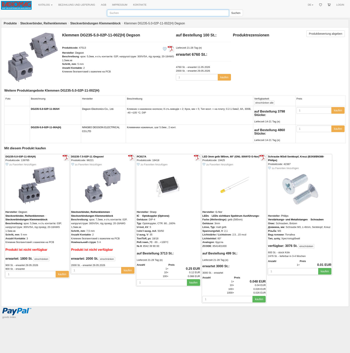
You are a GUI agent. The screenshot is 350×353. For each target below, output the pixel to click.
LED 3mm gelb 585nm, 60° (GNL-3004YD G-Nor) (230, 156)
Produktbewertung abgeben (325, 33)
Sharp (153, 211)
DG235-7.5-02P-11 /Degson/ (87, 156)
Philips (285, 215)
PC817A (141, 156)
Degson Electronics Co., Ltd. (98, 108)
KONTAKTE (140, 4)
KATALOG (45, 4)
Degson (79, 52)
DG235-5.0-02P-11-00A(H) (46, 127)
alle (264, 102)
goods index (9, 317)
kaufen (224, 77)
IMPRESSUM (119, 4)
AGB (103, 4)
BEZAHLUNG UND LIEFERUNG (76, 4)
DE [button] (310, 4)
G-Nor (218, 211)
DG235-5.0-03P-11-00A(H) (20, 156)
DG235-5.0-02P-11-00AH (45, 108)
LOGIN (340, 4)
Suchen (235, 13)
